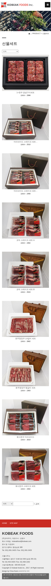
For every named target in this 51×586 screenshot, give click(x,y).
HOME (4, 523)
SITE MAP (14, 523)
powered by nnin (24, 571)
